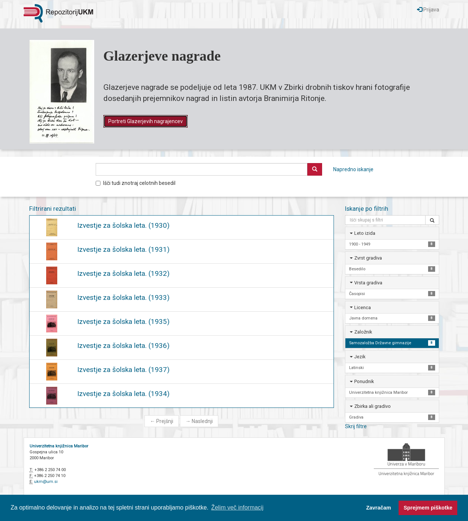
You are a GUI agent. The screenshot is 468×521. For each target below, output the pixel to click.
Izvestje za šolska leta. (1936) (123, 345)
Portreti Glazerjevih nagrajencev (145, 121)
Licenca (362, 307)
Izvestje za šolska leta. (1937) (123, 369)
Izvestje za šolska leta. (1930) (123, 225)
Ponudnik (364, 381)
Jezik (359, 356)
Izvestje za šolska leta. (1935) (123, 321)
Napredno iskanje (353, 169)
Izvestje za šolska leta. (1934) (123, 393)
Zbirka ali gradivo (372, 406)
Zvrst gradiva (368, 258)
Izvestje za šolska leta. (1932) (123, 273)
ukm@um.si (46, 481)
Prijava (428, 10)
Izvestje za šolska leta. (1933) (123, 297)
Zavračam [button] (378, 508)
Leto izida (364, 233)
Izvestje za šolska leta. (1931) (123, 249)
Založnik (363, 332)
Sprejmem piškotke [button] (428, 508)
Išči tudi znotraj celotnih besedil (135, 183)
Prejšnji (161, 421)
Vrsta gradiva (368, 282)
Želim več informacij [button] (237, 507)
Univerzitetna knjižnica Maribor (59, 446)
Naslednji (199, 421)
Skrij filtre (356, 426)
